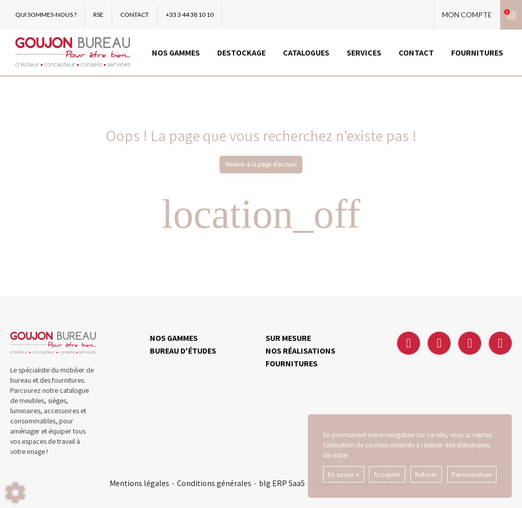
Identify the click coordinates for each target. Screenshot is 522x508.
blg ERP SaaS (282, 483)
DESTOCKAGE (241, 52)
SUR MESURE (288, 338)
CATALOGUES (306, 52)
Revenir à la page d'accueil (261, 164)
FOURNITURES (477, 52)
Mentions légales (139, 483)
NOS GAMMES (176, 52)
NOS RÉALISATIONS (300, 350)
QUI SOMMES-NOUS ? (45, 14)
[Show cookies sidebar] (15, 493)
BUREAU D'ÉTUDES (183, 350)
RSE (98, 14)
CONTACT (134, 14)
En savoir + (343, 474)
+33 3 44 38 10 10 (190, 14)
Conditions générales (214, 483)
